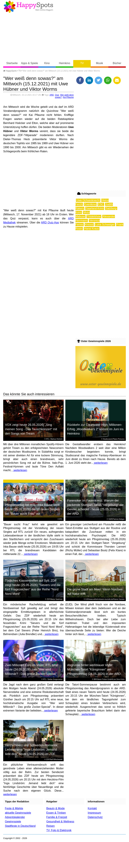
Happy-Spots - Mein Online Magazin (28, 6)
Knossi (89, 224)
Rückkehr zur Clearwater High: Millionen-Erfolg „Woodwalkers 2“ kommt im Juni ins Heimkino (95, 429)
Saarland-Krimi (95, 208)
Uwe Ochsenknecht (88, 200)
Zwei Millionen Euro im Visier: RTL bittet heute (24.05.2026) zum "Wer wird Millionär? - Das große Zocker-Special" (31, 669)
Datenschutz (95, 817)
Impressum (94, 812)
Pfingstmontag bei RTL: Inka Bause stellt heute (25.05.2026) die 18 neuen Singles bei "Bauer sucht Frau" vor (32, 509)
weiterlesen (20, 470)
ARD (52, 95)
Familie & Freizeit (56, 817)
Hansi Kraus (91, 228)
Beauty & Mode (55, 808)
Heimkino (64, 63)
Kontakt (92, 808)
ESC (101, 204)
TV (82, 63)
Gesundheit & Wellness (60, 821)
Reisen (50, 825)
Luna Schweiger (105, 224)
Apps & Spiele (29, 63)
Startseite (12, 63)
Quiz (57, 95)
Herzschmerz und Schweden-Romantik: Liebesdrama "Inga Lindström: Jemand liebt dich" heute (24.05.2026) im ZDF (31, 750)
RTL (47, 439)
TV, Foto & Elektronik (59, 830)
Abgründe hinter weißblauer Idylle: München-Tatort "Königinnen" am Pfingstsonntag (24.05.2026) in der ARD (94, 669)
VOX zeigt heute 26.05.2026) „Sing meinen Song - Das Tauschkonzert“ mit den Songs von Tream (31, 429)
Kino (47, 63)
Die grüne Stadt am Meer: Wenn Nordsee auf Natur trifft (95, 591)
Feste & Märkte (14, 808)
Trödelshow (94, 216)
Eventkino (90, 204)
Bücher (117, 63)
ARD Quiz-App (50, 222)
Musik (99, 63)
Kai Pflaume (68, 97)
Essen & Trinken (56, 812)
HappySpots (10, 71)
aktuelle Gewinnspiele (18, 812)
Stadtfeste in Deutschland (20, 825)
